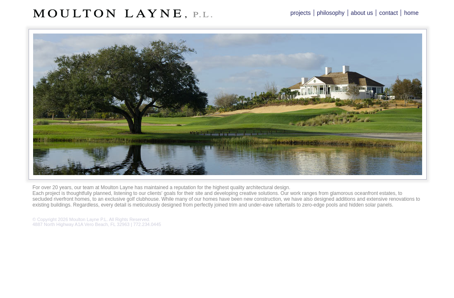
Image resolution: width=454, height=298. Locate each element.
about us (362, 13)
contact (388, 13)
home (411, 13)
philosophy (331, 13)
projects (301, 13)
